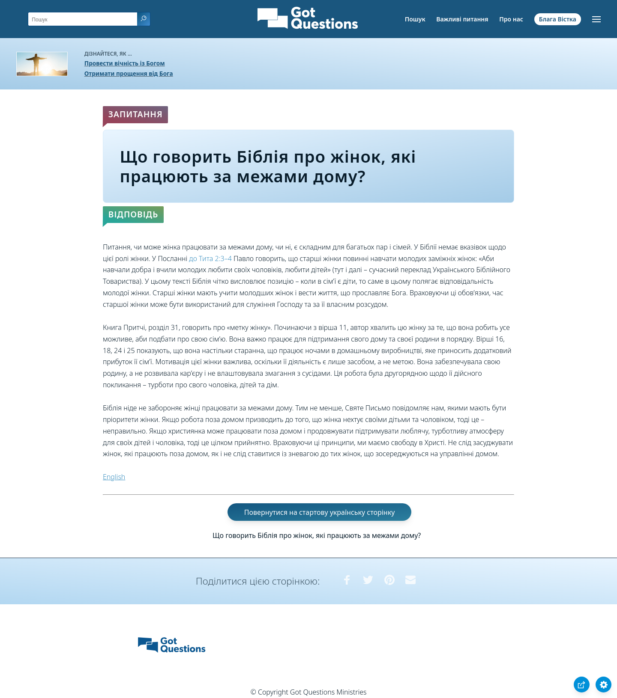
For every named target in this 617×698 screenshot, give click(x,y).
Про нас (511, 19)
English (114, 476)
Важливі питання (462, 19)
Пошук (415, 19)
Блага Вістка (557, 19)
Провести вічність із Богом (124, 63)
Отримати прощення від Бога (128, 73)
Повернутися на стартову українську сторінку (319, 512)
